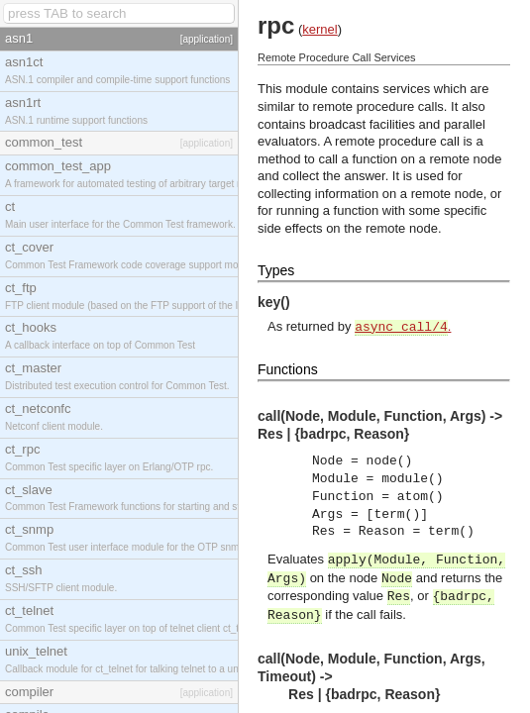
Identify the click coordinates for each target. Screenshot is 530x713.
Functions (288, 369)
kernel (319, 29)
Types (276, 270)
